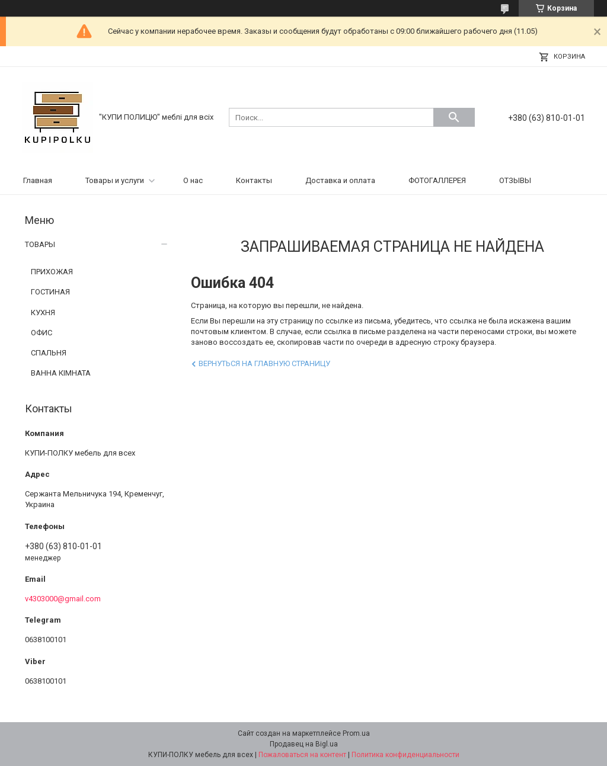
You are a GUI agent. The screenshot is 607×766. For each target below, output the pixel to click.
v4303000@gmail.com (63, 598)
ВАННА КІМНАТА (61, 372)
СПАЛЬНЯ (48, 352)
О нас (193, 180)
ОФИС (41, 332)
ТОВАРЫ (40, 244)
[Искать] (454, 117)
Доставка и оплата (340, 180)
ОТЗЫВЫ (515, 180)
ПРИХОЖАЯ (52, 271)
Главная (37, 180)
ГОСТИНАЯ (50, 291)
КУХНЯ (43, 312)
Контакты (254, 180)
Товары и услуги (114, 180)
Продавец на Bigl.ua (304, 744)
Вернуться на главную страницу (264, 363)
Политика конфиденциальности (405, 755)
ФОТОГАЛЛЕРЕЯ (437, 180)
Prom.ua (356, 733)
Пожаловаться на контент (302, 755)
